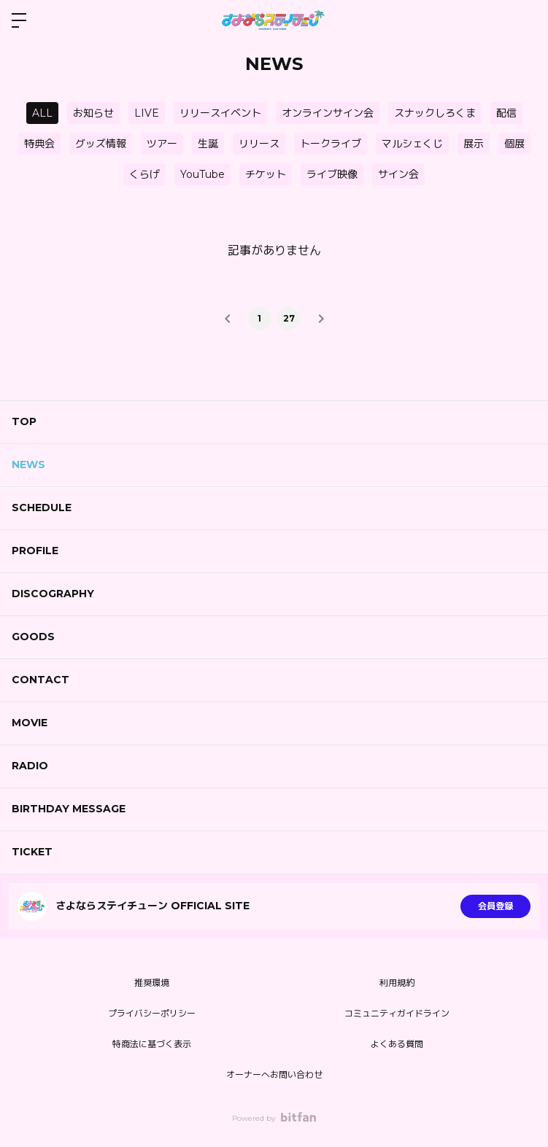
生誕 (208, 143)
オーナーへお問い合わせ (274, 1074)
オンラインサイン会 (328, 113)
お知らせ (93, 113)
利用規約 (396, 982)
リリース (259, 143)
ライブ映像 (332, 174)
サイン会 (398, 174)
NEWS (28, 464)
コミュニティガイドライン (396, 1013)
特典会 (39, 143)
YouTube (202, 174)
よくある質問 (397, 1043)
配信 (506, 113)
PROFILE (35, 550)
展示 (473, 143)
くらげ (144, 174)
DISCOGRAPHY (53, 593)
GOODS (33, 636)
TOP (24, 421)
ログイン (524, 20)
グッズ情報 (100, 143)
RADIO (30, 765)
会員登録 (495, 906)
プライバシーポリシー (152, 1013)
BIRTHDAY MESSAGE (69, 808)
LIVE (146, 113)
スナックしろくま (435, 113)
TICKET (32, 851)
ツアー (162, 143)
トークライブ (330, 143)
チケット (265, 174)
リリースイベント (220, 113)
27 (289, 318)
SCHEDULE (42, 507)
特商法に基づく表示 (151, 1043)
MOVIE (29, 722)
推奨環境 (151, 982)
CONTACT (40, 679)
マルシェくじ (412, 143)
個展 (514, 143)
